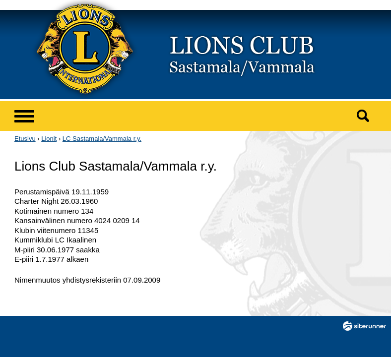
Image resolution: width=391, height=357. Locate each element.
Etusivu (25, 138)
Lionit (49, 138)
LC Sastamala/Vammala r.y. (102, 138)
